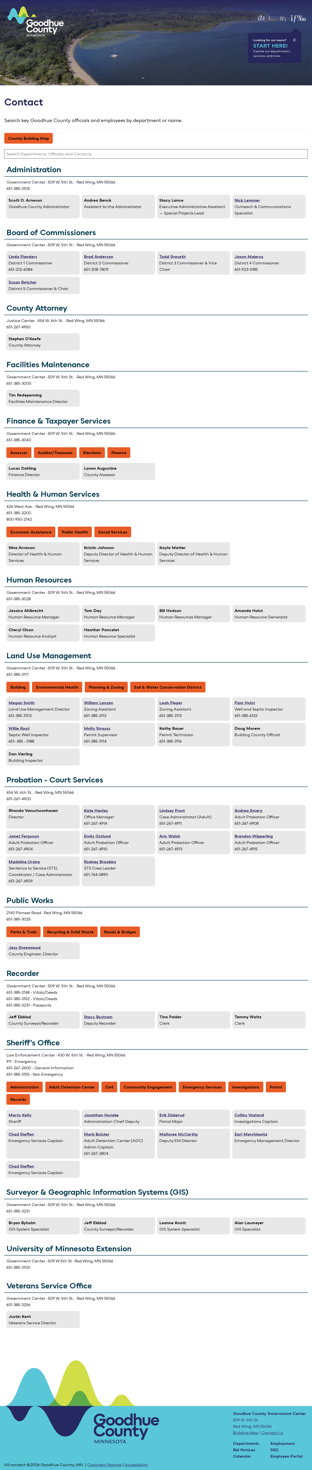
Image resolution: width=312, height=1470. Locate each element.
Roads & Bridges (120, 931)
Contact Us (272, 1432)
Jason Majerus (248, 256)
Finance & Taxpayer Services (58, 420)
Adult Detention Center (72, 1087)
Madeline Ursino (24, 861)
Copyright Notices (104, 1464)
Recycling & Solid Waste (70, 931)
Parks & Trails (23, 931)
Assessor (19, 452)
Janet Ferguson (24, 836)
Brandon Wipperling (253, 836)
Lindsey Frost (172, 810)
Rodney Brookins (100, 861)
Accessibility (136, 1464)
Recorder (22, 973)
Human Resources (39, 579)
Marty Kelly (20, 1115)
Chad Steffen (21, 1134)
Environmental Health (57, 687)
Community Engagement (148, 1087)
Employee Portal (286, 1456)
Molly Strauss (97, 728)
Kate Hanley (96, 810)
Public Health (75, 532)
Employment (282, 1443)
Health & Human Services (53, 494)
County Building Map (28, 138)
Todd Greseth (172, 256)
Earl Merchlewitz (250, 1134)
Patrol (276, 1087)
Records (18, 1099)
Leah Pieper (170, 702)
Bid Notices (244, 1449)
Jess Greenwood (25, 947)
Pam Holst (244, 702)
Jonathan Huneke (101, 1115)
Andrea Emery (248, 810)
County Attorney (36, 307)
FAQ (274, 1449)
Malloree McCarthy (178, 1134)
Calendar (242, 1456)
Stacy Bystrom (98, 1016)
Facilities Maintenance (47, 364)
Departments (246, 1443)
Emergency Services (202, 1087)
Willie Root (19, 728)
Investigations (245, 1087)
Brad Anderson (98, 256)
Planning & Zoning (106, 687)
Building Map (245, 1432)
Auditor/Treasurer (55, 452)
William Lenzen (98, 702)
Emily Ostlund (97, 836)
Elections (92, 452)
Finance (118, 452)
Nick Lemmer (247, 200)
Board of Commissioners (51, 232)
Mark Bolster (97, 1134)
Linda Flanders (23, 256)
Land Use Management (48, 655)
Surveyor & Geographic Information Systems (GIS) (97, 1191)
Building (18, 687)
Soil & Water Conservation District (168, 687)
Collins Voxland (249, 1115)
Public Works (29, 900)
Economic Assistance (30, 532)
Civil (109, 1087)
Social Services (112, 532)
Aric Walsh (169, 836)
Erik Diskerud (172, 1115)
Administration (33, 169)
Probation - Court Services (54, 779)
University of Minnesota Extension (69, 1248)
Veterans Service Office (49, 1285)
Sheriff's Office (33, 1042)
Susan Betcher (23, 282)
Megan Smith (22, 702)
